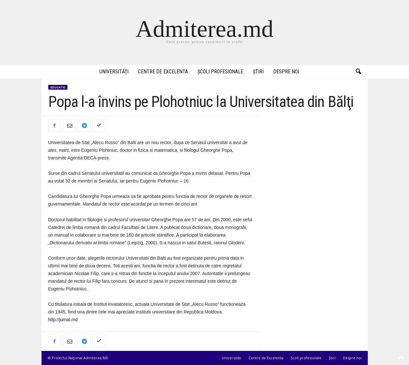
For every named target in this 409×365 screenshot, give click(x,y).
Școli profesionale (220, 72)
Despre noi (286, 72)
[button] (358, 72)
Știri (258, 72)
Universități (113, 72)
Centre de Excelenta (163, 72)
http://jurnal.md (63, 319)
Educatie (57, 87)
